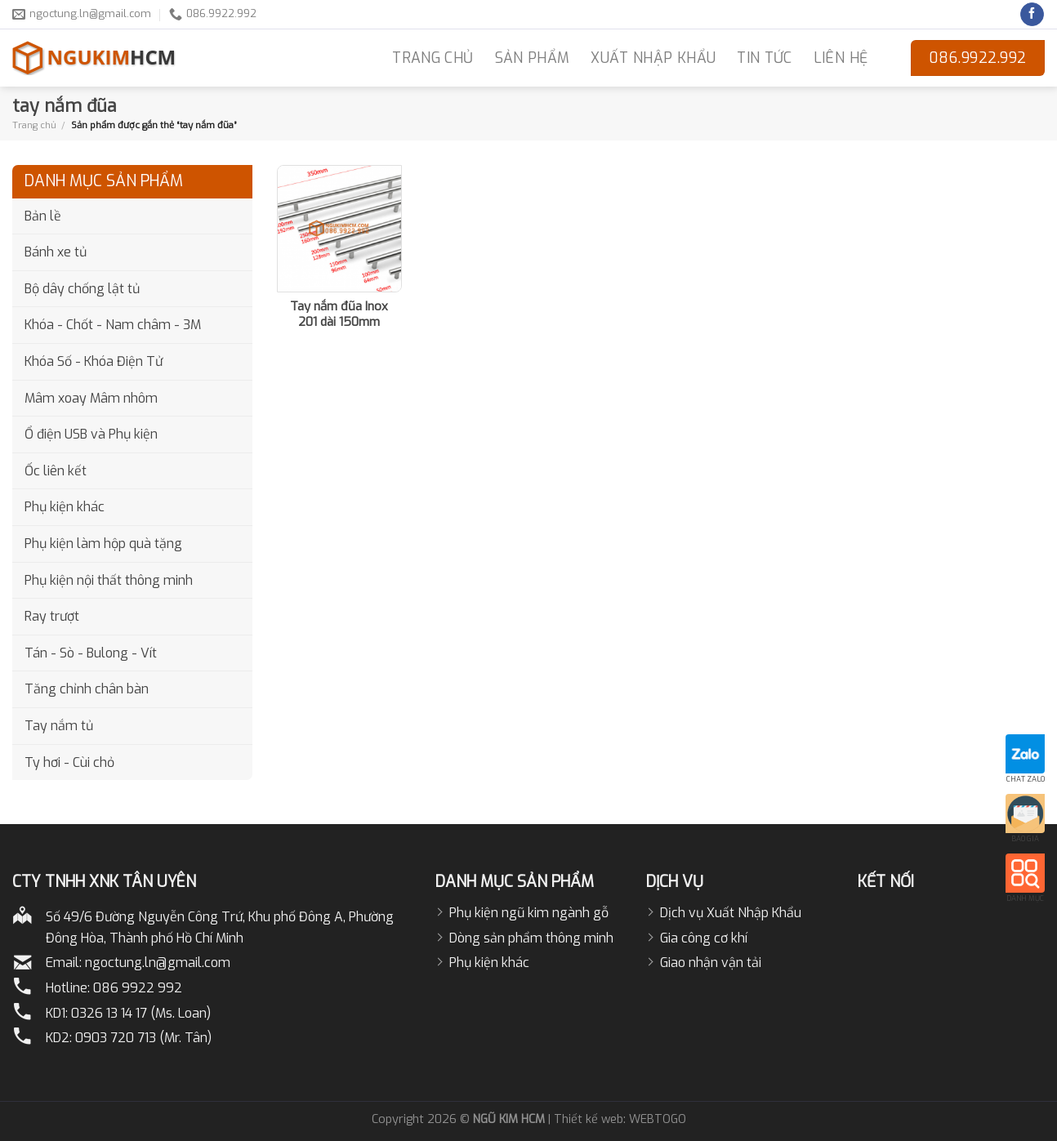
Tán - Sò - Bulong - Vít (91, 653)
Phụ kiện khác (65, 506)
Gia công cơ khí (703, 938)
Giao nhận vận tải (710, 962)
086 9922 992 (137, 987)
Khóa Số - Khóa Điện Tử (94, 361)
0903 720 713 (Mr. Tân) (143, 1037)
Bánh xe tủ (56, 252)
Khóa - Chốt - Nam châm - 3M (113, 324)
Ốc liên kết (56, 470)
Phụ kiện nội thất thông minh (109, 580)
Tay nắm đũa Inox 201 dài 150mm (339, 315)
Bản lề (43, 216)
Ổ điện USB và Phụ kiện (91, 434)
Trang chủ (34, 124)
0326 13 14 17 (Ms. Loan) (141, 1013)
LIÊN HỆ (840, 58)
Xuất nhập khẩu (653, 58)
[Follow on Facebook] (1032, 14)
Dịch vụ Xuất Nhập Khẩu (730, 912)
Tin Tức (764, 58)
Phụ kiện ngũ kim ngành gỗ (529, 912)
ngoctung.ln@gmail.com (157, 962)
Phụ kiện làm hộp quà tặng (103, 543)
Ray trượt (52, 616)
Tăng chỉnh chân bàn (87, 689)
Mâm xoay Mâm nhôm (91, 398)
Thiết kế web (588, 1119)
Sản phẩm (532, 58)
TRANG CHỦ (432, 58)
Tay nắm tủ (59, 725)
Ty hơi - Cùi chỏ (69, 762)
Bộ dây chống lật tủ (82, 288)
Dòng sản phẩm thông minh (531, 938)
